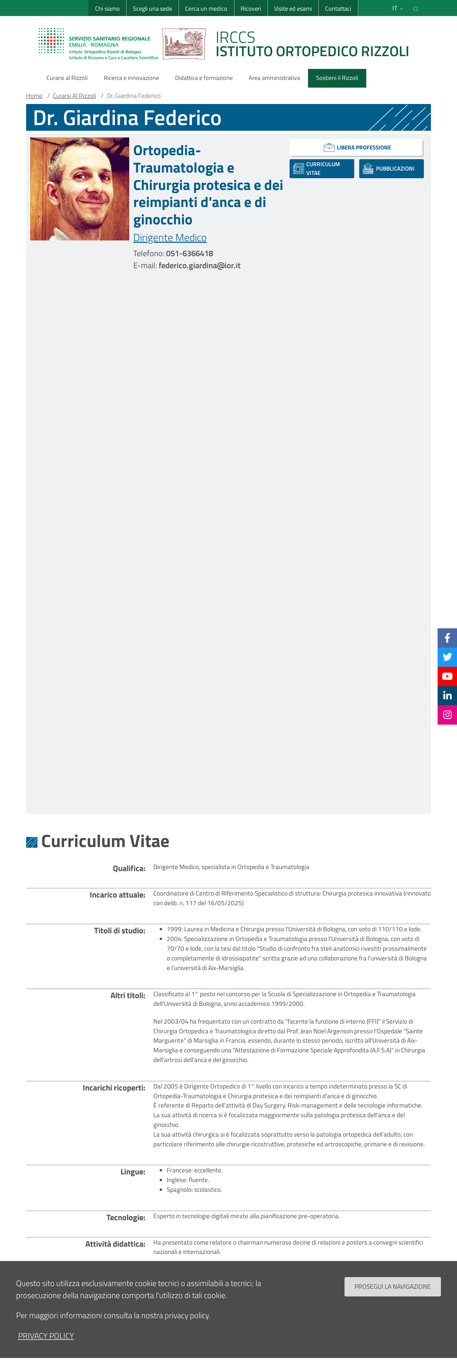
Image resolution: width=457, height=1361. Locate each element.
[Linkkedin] (447, 695)
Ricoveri (251, 8)
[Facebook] (447, 637)
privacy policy (46, 1342)
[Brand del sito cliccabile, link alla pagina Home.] (228, 43)
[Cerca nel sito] (416, 8)
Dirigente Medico (170, 237)
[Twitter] (447, 657)
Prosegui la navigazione (393, 1292)
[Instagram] (447, 714)
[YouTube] (447, 676)
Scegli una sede (152, 8)
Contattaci (338, 8)
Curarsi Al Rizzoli (74, 96)
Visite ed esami (293, 8)
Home (34, 96)
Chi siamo (107, 8)
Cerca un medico (206, 8)
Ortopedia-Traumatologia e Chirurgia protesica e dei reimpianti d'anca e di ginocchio (208, 184)
